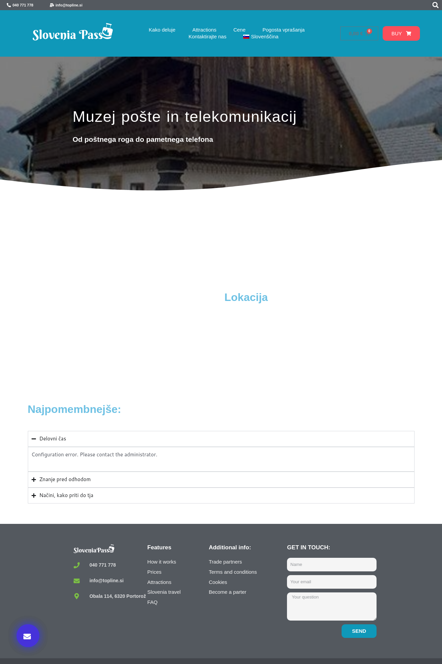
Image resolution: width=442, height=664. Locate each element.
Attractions (204, 30)
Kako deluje (162, 30)
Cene (239, 30)
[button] (435, 5)
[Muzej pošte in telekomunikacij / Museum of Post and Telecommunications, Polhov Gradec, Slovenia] (124, 341)
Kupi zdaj (336, 594)
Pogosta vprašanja (284, 30)
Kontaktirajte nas (208, 36)
